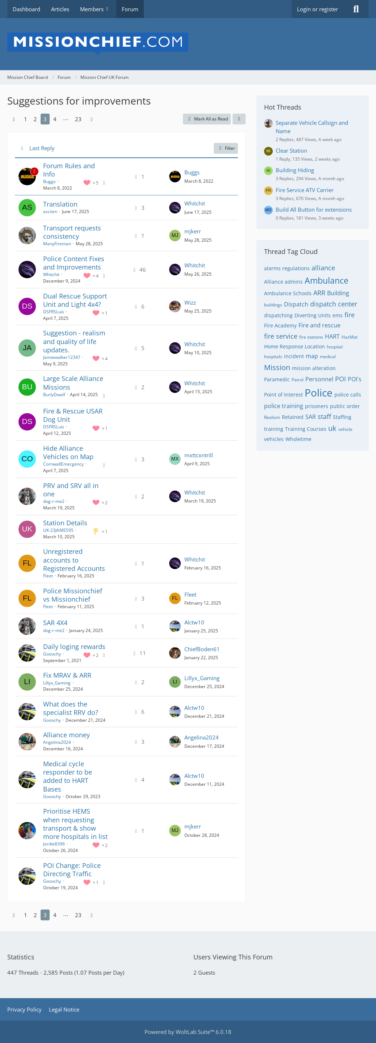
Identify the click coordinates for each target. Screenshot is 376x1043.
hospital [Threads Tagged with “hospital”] (335, 347)
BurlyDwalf (54, 394)
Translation (60, 204)
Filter (226, 148)
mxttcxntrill (198, 455)
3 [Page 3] (45, 119)
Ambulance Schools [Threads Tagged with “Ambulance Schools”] (288, 293)
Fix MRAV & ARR (67, 675)
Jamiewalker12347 (61, 357)
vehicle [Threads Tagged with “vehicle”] (345, 429)
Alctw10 (194, 622)
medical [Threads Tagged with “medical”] (328, 356)
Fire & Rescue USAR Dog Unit (73, 415)
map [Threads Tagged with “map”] (312, 356)
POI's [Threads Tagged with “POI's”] (355, 379)
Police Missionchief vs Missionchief (72, 594)
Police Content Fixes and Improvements (73, 262)
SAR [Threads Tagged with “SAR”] (310, 417)
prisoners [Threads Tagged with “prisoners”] (316, 406)
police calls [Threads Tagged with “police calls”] (347, 394)
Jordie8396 (54, 844)
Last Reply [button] (42, 148)
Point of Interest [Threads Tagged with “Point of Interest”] (283, 394)
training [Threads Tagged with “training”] (273, 428)
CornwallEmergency (63, 464)
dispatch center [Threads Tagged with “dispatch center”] (333, 304)
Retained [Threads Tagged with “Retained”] (293, 417)
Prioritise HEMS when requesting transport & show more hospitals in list (75, 824)
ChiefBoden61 (202, 649)
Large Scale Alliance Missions (73, 382)
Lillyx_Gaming (57, 683)
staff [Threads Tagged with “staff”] (324, 416)
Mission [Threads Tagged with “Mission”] (277, 367)
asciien (50, 211)
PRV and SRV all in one (71, 489)
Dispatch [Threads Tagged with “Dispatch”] (296, 304)
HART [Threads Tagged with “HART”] (332, 336)
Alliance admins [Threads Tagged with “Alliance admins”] (283, 281)
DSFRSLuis (53, 312)
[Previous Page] (13, 119)
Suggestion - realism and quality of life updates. (74, 341)
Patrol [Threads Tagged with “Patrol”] (298, 380)
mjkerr (192, 231)
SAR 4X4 (55, 622)
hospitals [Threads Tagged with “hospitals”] (273, 356)
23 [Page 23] (78, 119)
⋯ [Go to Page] (65, 119)
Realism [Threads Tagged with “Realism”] (272, 417)
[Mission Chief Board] (188, 44)
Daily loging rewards (74, 646)
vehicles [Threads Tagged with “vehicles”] (274, 439)
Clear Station (291, 150)
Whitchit (194, 203)
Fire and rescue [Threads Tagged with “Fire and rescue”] (319, 325)
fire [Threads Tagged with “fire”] (349, 314)
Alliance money (66, 734)
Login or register (317, 9)
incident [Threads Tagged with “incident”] (294, 356)
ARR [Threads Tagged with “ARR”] (319, 292)
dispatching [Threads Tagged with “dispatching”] (278, 315)
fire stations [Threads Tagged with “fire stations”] (311, 337)
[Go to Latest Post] (175, 176)
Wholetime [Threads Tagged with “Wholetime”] (298, 439)
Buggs (49, 181)
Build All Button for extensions (314, 209)
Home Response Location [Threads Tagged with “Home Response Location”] (294, 346)
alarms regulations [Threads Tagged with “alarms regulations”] (287, 268)
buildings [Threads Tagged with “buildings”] (273, 305)
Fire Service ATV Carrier (305, 190)
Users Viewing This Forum (233, 957)
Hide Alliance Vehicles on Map (68, 452)
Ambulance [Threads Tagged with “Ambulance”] (326, 280)
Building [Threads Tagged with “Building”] (338, 293)
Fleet (48, 576)
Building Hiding (295, 170)
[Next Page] (91, 119)
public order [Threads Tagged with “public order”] (345, 406)
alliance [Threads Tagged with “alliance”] (323, 267)
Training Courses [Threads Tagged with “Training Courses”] (305, 428)
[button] (239, 119)
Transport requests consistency (72, 232)
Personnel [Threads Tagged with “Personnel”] (319, 379)
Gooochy (52, 654)
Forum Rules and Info (69, 169)
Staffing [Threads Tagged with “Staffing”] (342, 417)
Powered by (188, 1031)
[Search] (356, 9)
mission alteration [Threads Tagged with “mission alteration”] (314, 368)
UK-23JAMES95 (58, 530)
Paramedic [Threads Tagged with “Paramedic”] (277, 379)
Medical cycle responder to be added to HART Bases (67, 776)
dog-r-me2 (53, 501)
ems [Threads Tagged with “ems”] (338, 315)
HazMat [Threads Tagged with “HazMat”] (350, 337)
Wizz (190, 302)
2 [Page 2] (35, 119)
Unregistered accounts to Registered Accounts (74, 559)
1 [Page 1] (25, 119)
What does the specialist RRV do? (70, 708)
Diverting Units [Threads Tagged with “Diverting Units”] (312, 315)
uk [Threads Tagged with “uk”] (332, 428)
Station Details (65, 522)
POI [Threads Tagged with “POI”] (340, 378)
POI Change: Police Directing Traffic (72, 869)
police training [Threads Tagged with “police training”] (283, 406)
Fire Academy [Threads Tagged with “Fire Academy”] (280, 325)
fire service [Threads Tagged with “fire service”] (280, 336)
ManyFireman (57, 244)
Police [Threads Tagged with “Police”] (319, 392)
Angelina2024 (57, 742)
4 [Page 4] (55, 119)
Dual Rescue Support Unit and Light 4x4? (75, 300)
